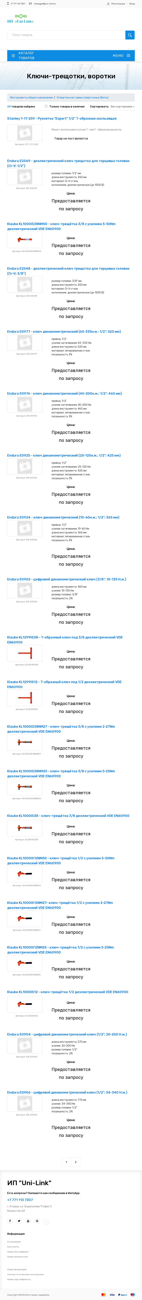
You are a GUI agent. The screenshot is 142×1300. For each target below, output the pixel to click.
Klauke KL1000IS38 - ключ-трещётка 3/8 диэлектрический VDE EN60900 (68, 816)
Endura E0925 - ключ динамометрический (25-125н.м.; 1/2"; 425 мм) (64, 455)
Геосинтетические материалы (25, 1274)
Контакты (13, 1246)
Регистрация (118, 3)
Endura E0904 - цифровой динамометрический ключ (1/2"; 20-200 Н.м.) (67, 1034)
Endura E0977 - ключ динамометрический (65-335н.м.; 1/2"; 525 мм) (64, 332)
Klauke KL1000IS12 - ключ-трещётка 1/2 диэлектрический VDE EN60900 (67, 992)
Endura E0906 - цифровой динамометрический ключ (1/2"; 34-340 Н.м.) (67, 1092)
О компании (14, 1241)
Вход (132, 3)
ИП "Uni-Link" (29, 1183)
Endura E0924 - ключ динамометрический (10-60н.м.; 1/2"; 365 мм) (63, 517)
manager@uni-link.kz (45, 3)
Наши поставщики (17, 1251)
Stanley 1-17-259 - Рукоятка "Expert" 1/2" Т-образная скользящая (61, 118)
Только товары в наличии (66, 106)
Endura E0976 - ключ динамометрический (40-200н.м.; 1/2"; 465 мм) (64, 393)
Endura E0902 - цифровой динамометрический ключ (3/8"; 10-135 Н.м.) (66, 579)
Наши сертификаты (18, 1279)
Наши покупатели (17, 1256)
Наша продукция (17, 1269)
